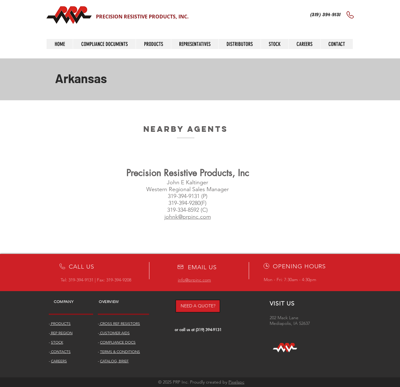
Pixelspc (236, 382)
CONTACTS (60, 351)
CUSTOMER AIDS (114, 332)
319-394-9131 (80, 280)
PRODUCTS (60, 323)
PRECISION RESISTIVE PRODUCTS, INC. (142, 16)
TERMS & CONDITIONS (120, 351)
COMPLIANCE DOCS (118, 342)
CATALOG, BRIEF (114, 361)
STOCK (57, 342)
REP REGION (61, 332)
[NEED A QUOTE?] (198, 306)
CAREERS (59, 361)
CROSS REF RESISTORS (119, 323)
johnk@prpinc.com (187, 216)
